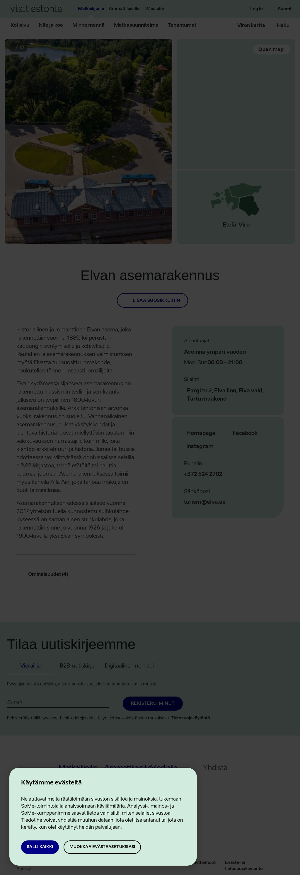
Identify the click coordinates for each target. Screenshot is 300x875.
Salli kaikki (40, 847)
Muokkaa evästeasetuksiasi (102, 847)
